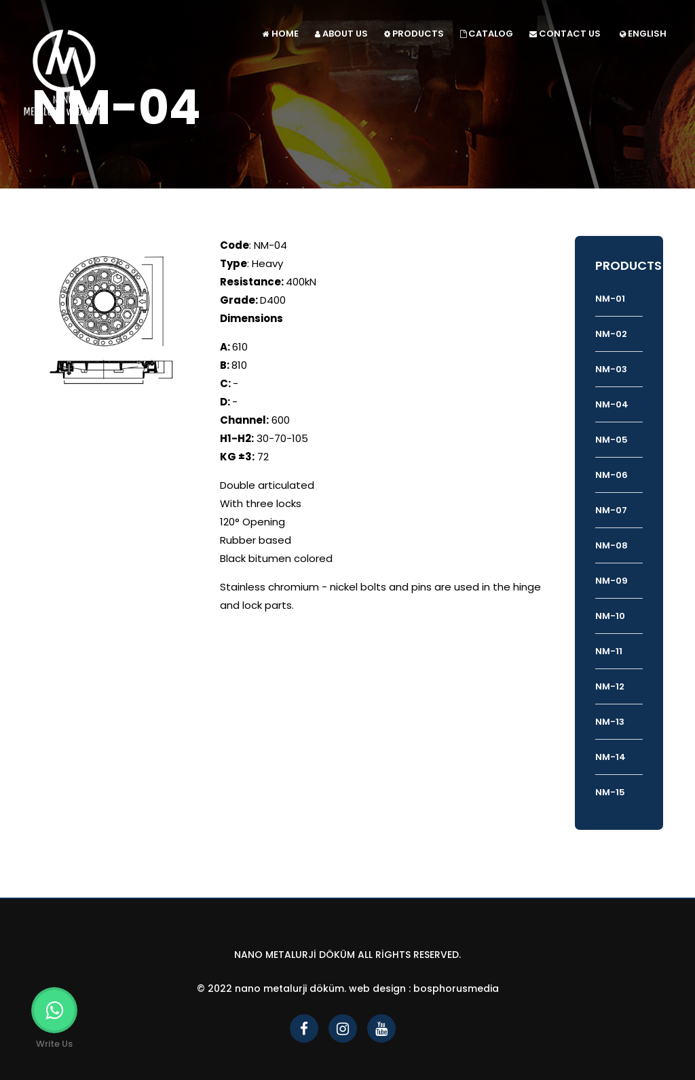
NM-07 (611, 510)
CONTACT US (565, 33)
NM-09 (611, 580)
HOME (281, 33)
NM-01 (610, 298)
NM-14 (610, 757)
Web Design (377, 988)
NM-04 (611, 404)
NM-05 (611, 439)
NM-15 (610, 792)
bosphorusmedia (456, 988)
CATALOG (486, 33)
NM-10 (610, 615)
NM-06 (611, 474)
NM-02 (611, 333)
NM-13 (609, 721)
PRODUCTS (414, 33)
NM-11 (608, 651)
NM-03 (611, 369)
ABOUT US (341, 33)
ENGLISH (643, 33)
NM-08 (611, 545)
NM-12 (609, 686)
